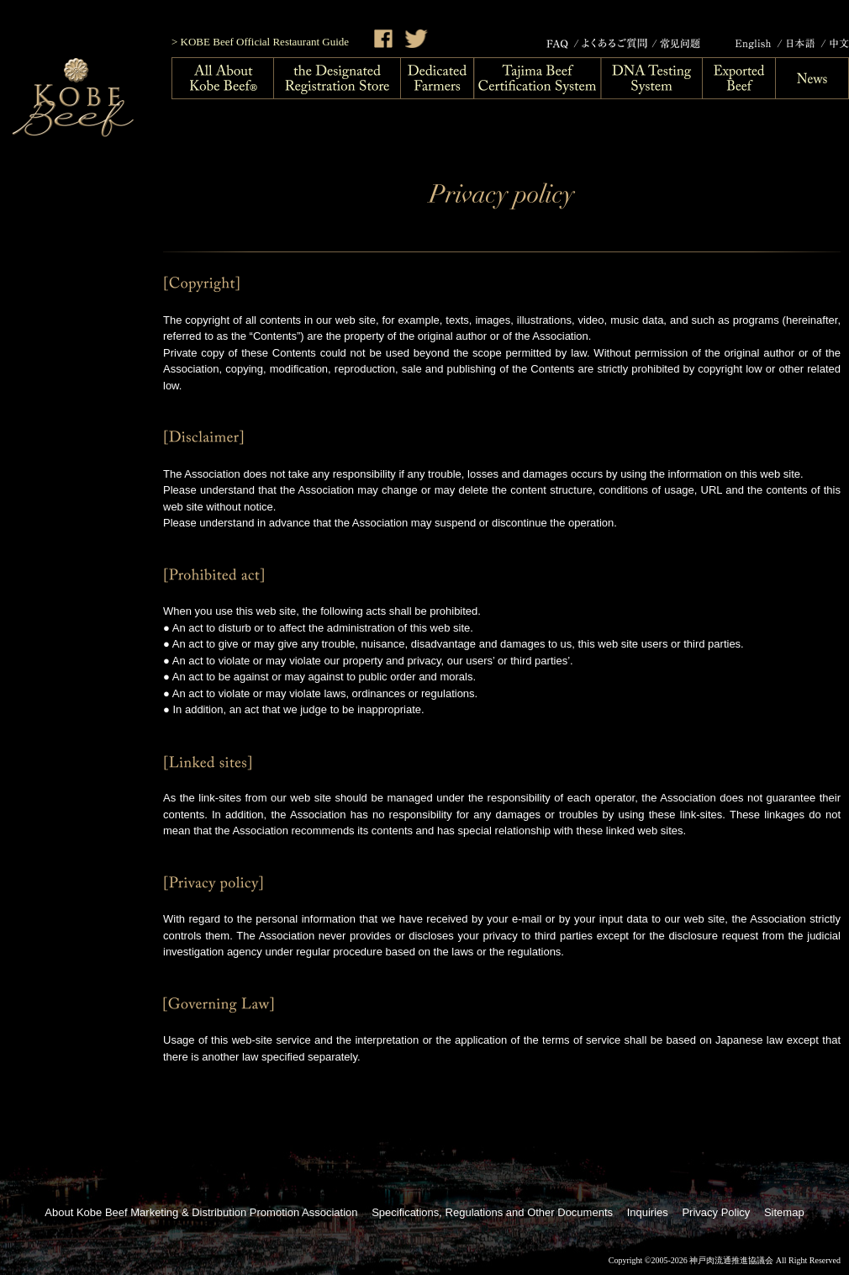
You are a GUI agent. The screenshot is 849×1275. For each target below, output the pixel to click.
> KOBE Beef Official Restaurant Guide (260, 41)
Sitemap (784, 1212)
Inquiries (647, 1212)
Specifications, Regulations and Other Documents (492, 1212)
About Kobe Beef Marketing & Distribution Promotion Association (201, 1212)
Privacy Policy (716, 1212)
